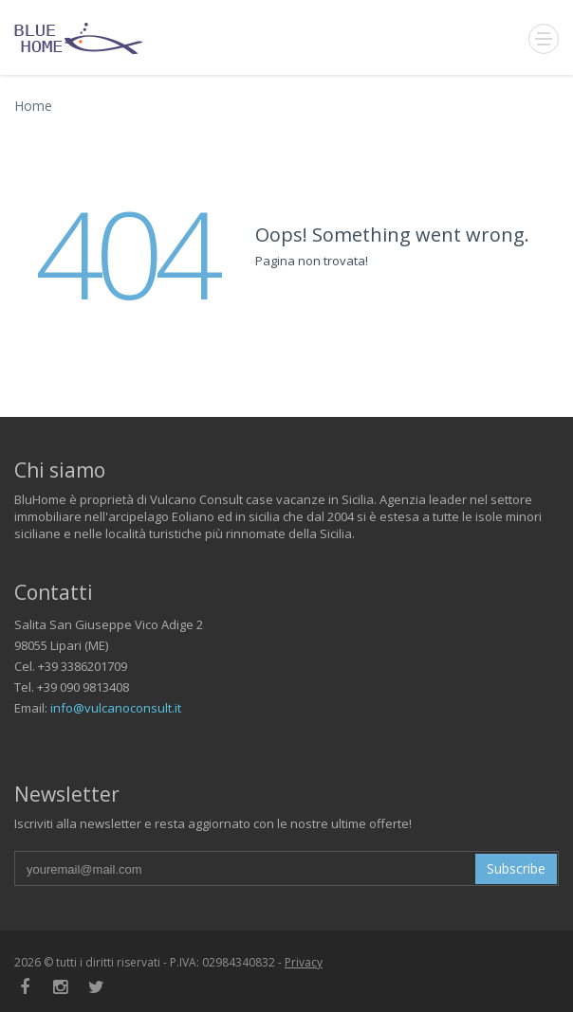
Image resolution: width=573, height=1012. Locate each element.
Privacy (304, 962)
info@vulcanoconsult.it (115, 707)
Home (33, 106)
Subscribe (516, 868)
